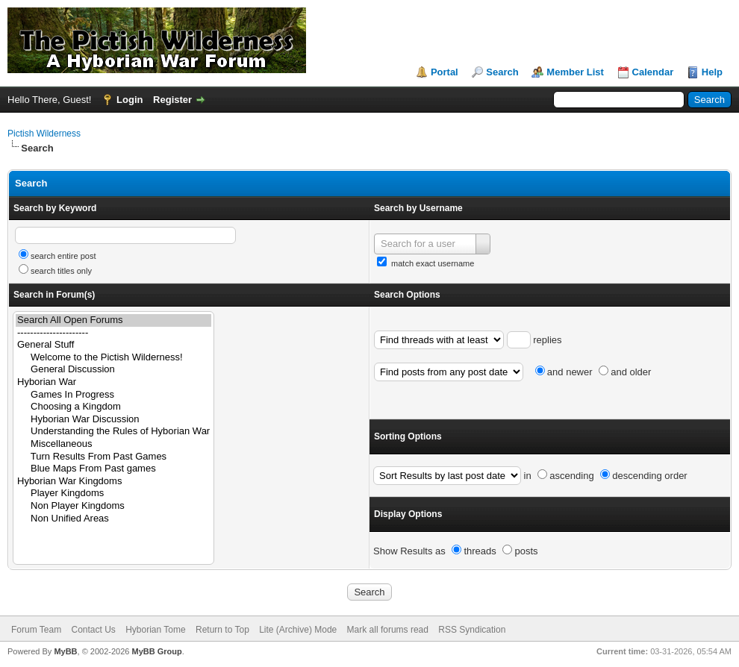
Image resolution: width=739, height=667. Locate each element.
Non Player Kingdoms (113, 506)
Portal (444, 72)
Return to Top (222, 629)
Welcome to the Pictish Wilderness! (113, 357)
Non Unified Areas (113, 519)
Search (502, 72)
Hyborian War (113, 382)
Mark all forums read (387, 629)
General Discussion (113, 369)
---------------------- (113, 333)
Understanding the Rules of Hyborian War (113, 431)
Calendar (653, 72)
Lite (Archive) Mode (298, 629)
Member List (575, 72)
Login (129, 99)
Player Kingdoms (113, 493)
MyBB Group (156, 651)
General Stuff (113, 345)
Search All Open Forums (113, 320)
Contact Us (93, 629)
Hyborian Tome (155, 629)
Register (172, 99)
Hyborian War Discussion (113, 419)
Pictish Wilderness (44, 133)
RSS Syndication (471, 629)
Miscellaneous (113, 444)
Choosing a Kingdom (113, 407)
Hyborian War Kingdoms (113, 481)
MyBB (65, 651)
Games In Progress (113, 395)
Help (712, 72)
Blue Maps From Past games (113, 469)
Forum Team (36, 629)
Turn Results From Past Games (113, 457)
